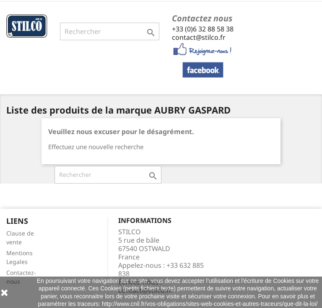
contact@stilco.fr (199, 37)
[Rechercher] (109, 31)
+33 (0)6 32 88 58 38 (203, 29)
